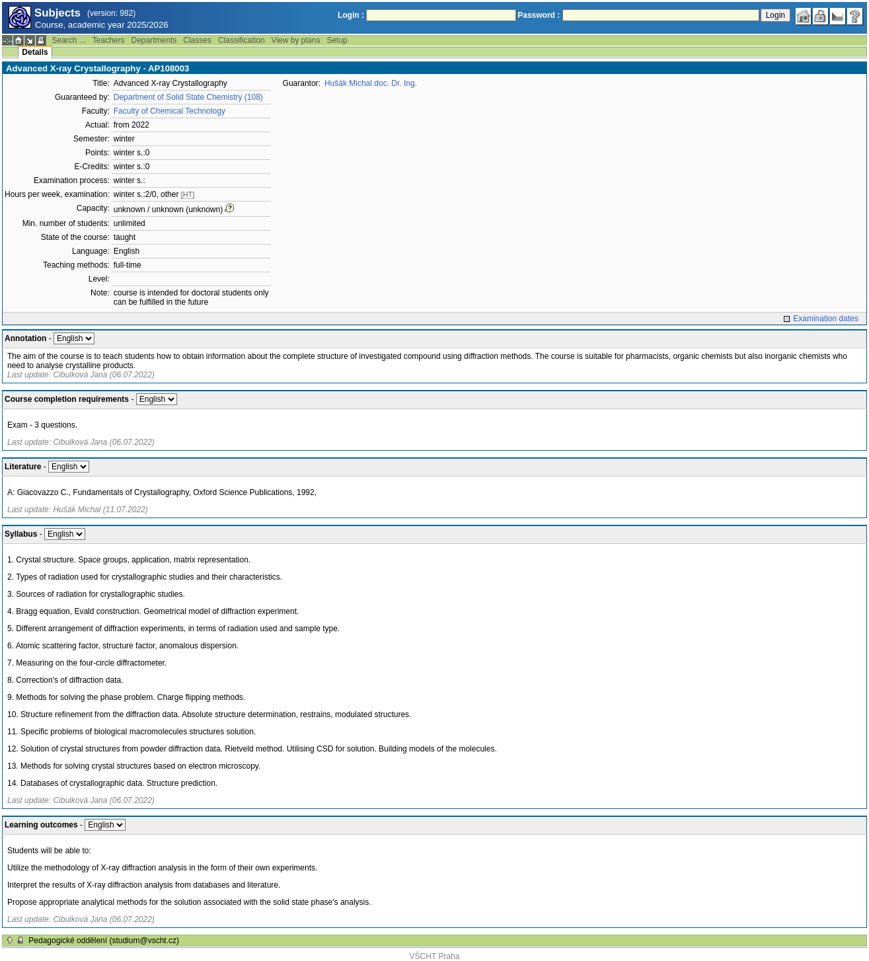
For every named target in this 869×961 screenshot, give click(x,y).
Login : (351, 15)
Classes (197, 40)
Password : (538, 15)
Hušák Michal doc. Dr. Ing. (370, 83)
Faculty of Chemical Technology (169, 111)
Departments (154, 40)
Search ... (68, 40)
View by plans (296, 40)
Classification (241, 40)
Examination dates (825, 318)
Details (35, 52)
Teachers (109, 40)
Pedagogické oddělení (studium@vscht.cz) (103, 940)
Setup (336, 40)
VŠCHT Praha (435, 956)
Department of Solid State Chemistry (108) (188, 97)
